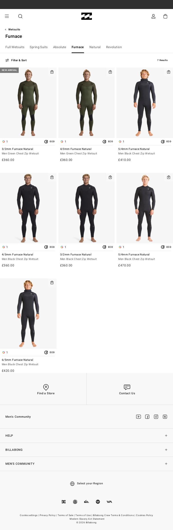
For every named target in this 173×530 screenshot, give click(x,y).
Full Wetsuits (14, 47)
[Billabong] (86, 16)
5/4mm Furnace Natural (144, 151)
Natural (95, 47)
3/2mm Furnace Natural (28, 151)
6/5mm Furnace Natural (28, 362)
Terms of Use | (84, 515)
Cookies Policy (144, 515)
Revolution (114, 47)
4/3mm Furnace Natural (86, 151)
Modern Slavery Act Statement (87, 519)
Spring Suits (39, 47)
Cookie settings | (29, 515)
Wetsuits (14, 29)
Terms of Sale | (66, 515)
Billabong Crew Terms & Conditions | (114, 515)
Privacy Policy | (48, 515)
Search (20, 16)
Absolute (59, 47)
